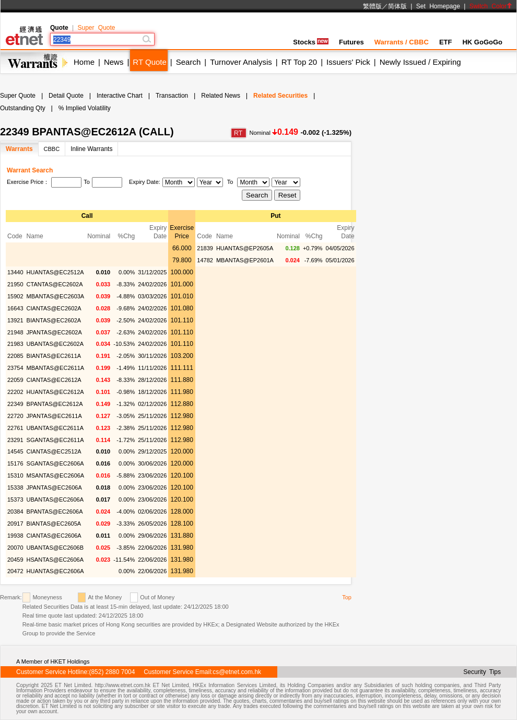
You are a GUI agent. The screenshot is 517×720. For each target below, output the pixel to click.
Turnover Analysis (241, 61)
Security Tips (482, 672)
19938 (15, 535)
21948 (15, 332)
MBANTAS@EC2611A (56, 368)
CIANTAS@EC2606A (54, 535)
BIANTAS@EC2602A (54, 320)
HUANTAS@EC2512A (55, 272)
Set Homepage (438, 6)
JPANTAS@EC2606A (54, 487)
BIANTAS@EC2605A (54, 523)
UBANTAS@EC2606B (55, 547)
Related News (220, 95)
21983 (15, 344)
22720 (15, 416)
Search (188, 61)
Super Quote (96, 27)
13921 (15, 320)
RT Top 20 (299, 61)
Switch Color (490, 6)
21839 (205, 248)
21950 (15, 284)
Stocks (310, 42)
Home (84, 61)
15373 (15, 499)
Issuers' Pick (348, 61)
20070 (15, 547)
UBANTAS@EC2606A (55, 499)
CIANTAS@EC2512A (54, 451)
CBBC (52, 149)
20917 (15, 523)
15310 (15, 475)
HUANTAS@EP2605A (244, 248)
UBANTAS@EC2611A (55, 428)
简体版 (397, 6)
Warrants (19, 149)
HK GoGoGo (482, 42)
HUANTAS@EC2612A (55, 392)
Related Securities (280, 95)
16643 (15, 308)
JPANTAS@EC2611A (54, 416)
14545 (15, 451)
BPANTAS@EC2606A (55, 511)
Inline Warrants (91, 149)
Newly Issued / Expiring (420, 61)
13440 (15, 272)
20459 (15, 559)
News (114, 61)
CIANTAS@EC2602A (54, 308)
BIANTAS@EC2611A (54, 356)
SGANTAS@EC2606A (55, 463)
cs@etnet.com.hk (237, 672)
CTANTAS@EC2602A (55, 284)
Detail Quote (66, 95)
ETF (445, 42)
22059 (15, 380)
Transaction (172, 95)
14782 (205, 260)
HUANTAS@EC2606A (55, 571)
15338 (15, 487)
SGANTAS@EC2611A (55, 440)
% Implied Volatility (84, 108)
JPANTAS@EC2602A (54, 332)
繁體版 (372, 6)
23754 (15, 368)
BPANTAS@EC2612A (55, 404)
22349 (15, 404)
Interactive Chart (120, 95)
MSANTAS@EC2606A (56, 475)
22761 (15, 428)
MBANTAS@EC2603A (56, 296)
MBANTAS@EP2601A (245, 260)
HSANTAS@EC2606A (55, 559)
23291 (15, 440)
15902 (15, 296)
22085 (15, 356)
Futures (351, 42)
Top (346, 597)
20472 (15, 571)
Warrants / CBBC (401, 42)
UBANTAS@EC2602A (55, 344)
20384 (15, 511)
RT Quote (149, 61)
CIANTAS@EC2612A (54, 380)
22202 (15, 392)
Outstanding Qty (22, 108)
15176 (15, 463)
